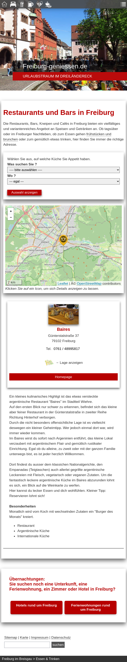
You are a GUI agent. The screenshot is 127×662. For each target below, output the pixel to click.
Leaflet (63, 284)
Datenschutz (61, 637)
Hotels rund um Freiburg (36, 605)
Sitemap (10, 637)
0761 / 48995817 (67, 349)
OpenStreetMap (89, 284)
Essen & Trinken (47, 659)
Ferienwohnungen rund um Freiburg (90, 607)
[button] (63, 240)
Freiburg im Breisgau (17, 659)
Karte (24, 637)
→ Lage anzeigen (63, 363)
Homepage (63, 377)
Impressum (40, 637)
